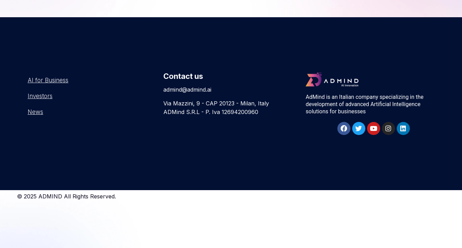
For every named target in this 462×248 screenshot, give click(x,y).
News (35, 111)
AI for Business (48, 80)
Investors (40, 96)
